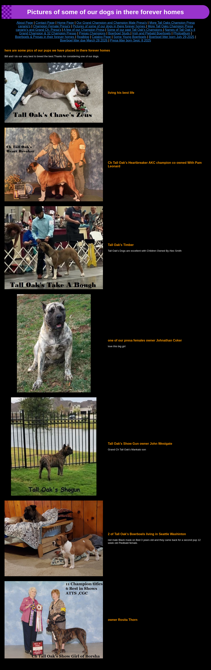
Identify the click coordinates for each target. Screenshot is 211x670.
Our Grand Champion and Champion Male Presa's (111, 22)
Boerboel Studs (119, 33)
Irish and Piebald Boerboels (151, 33)
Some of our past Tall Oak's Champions (135, 29)
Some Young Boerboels (129, 37)
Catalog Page (101, 37)
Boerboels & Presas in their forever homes (45, 37)
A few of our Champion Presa (84, 29)
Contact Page (45, 22)
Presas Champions (92, 33)
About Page (25, 22)
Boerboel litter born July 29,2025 (171, 37)
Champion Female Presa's (51, 26)
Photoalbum (181, 33)
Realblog (83, 37)
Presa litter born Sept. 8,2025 (130, 40)
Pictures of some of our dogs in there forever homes (109, 26)
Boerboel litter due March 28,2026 (84, 40)
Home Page (65, 22)
